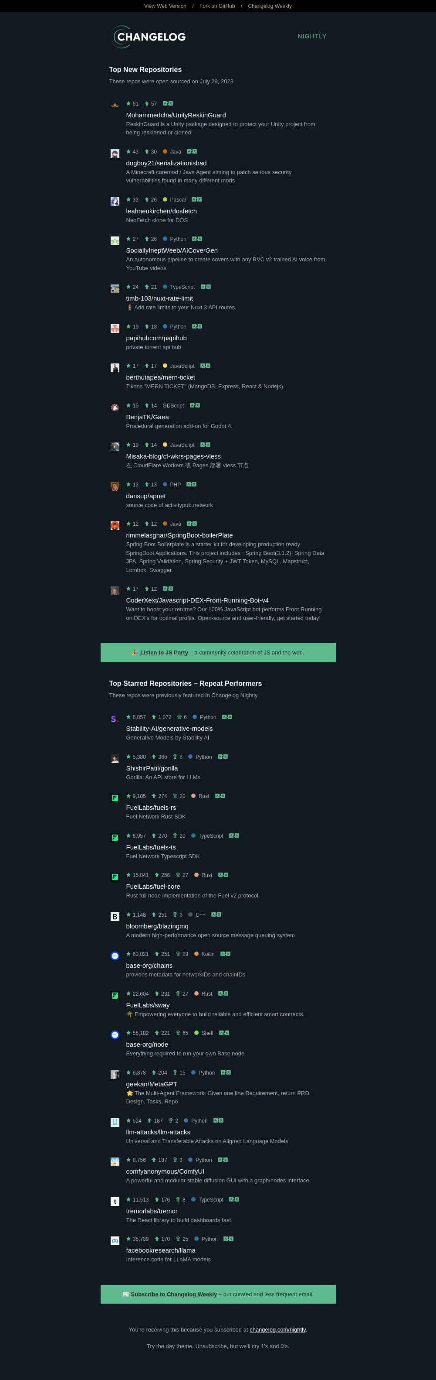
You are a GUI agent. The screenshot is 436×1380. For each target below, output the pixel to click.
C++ (197, 915)
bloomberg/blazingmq (157, 926)
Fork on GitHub (217, 6)
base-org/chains (149, 965)
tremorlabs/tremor (152, 1211)
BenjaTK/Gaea (147, 417)
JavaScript (179, 366)
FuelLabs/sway (148, 1005)
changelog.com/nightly (277, 1329)
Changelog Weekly (270, 6)
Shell (203, 1033)
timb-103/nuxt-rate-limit (159, 298)
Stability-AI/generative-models (169, 728)
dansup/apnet (146, 496)
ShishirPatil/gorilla (152, 768)
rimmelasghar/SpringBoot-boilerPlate (179, 535)
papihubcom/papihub (156, 338)
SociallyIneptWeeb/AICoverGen (172, 250)
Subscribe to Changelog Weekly (174, 1294)
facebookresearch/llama (161, 1250)
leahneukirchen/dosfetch (161, 211)
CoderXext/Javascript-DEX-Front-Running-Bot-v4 (197, 600)
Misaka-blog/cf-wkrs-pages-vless (173, 456)
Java (172, 152)
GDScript (173, 406)
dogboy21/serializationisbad (166, 163)
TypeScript (179, 287)
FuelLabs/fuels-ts (151, 847)
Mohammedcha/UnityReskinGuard (176, 115)
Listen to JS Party (164, 652)
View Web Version (165, 6)
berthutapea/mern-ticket (160, 377)
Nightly (312, 36)
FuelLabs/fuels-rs (151, 807)
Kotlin (204, 954)
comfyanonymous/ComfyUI (165, 1171)
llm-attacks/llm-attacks (158, 1132)
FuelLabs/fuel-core (153, 886)
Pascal (174, 200)
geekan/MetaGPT (152, 1084)
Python (174, 239)
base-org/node (147, 1044)
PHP (172, 485)
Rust (200, 796)
